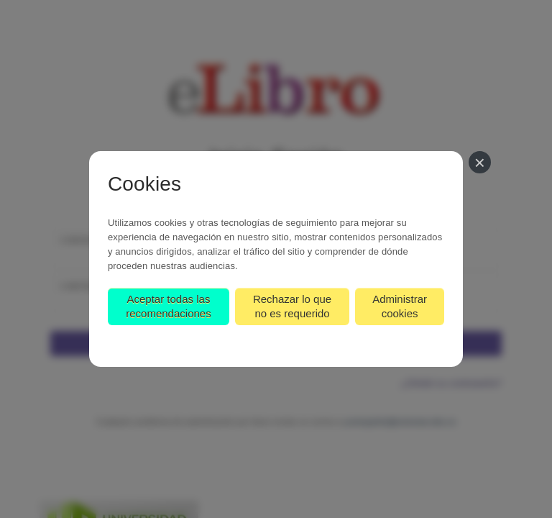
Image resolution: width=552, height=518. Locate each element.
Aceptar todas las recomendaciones (168, 306)
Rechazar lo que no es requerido (292, 306)
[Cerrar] (480, 162)
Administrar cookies (399, 306)
